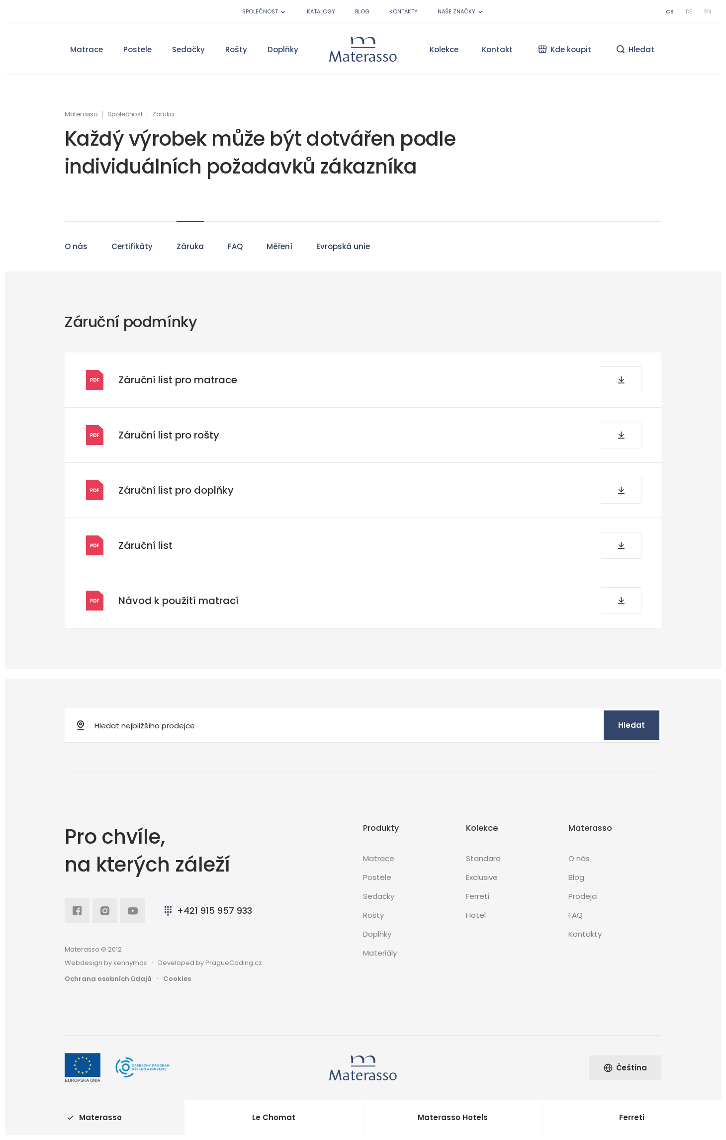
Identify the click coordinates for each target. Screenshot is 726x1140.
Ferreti (477, 896)
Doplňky (283, 49)
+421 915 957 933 (207, 910)
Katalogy (321, 11)
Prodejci (583, 896)
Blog (362, 11)
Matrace (86, 49)
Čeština (625, 1067)
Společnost (264, 11)
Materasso (81, 114)
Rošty (236, 49)
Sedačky (188, 49)
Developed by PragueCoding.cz (210, 962)
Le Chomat (273, 1117)
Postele (137, 49)
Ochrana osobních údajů (108, 978)
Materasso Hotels (453, 1117)
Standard (483, 858)
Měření (279, 242)
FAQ (235, 242)
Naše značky (461, 11)
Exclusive (482, 877)
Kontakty (403, 11)
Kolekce (444, 49)
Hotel (476, 915)
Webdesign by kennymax (106, 962)
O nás (76, 242)
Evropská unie (343, 242)
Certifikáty (132, 242)
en (707, 11)
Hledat (631, 725)
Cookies (177, 978)
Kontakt (497, 49)
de (689, 11)
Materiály (380, 953)
